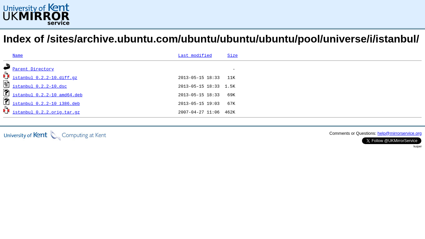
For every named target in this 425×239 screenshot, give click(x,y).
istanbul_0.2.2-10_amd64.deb (48, 95)
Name (18, 55)
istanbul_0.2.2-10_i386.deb (46, 103)
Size (232, 55)
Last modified (195, 55)
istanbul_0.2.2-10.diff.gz (45, 77)
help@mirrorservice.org (400, 133)
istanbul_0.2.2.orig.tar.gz (46, 112)
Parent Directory (33, 69)
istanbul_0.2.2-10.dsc (40, 86)
